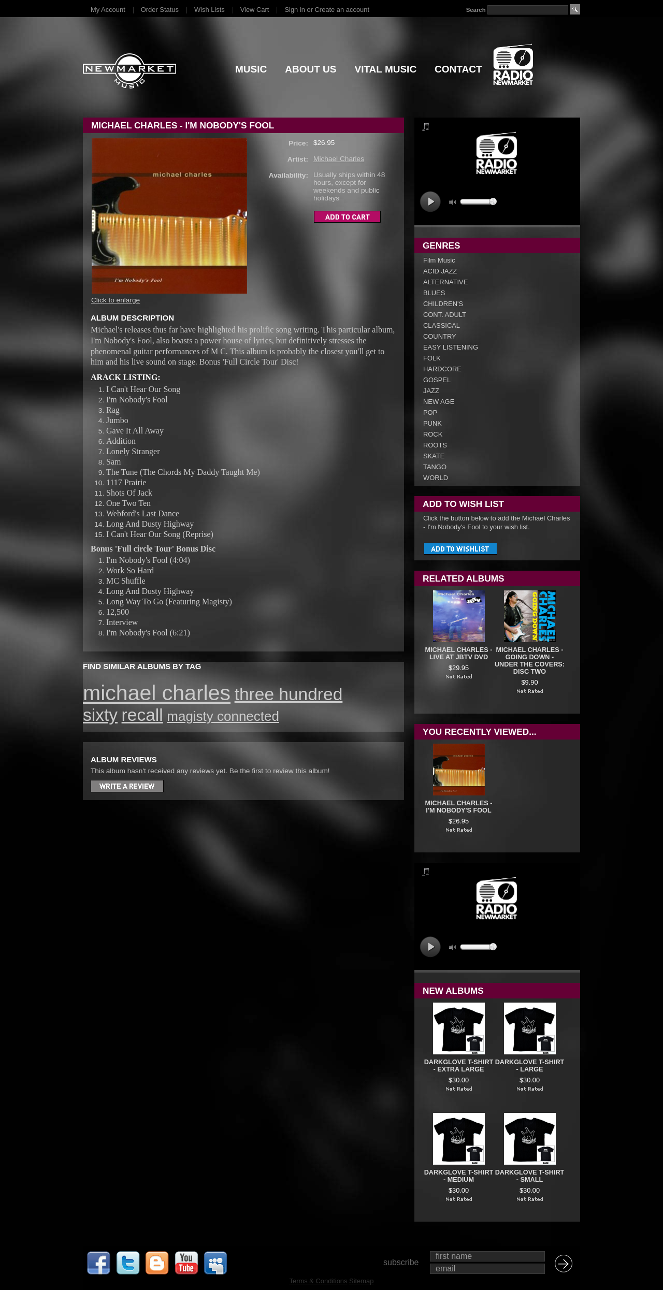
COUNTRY (439, 336)
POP (430, 412)
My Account (108, 9)
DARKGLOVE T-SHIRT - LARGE (530, 1066)
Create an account (342, 9)
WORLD (435, 478)
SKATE (433, 456)
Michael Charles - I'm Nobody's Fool (459, 807)
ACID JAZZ (440, 271)
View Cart (254, 9)
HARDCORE (442, 369)
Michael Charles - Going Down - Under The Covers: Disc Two (530, 660)
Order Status (160, 9)
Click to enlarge (115, 300)
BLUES (434, 293)
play (430, 201)
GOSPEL (437, 380)
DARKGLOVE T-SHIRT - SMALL (530, 1176)
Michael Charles (338, 159)
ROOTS (435, 445)
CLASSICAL (441, 325)
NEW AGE (438, 401)
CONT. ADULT (444, 314)
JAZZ (431, 391)
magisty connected (223, 716)
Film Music (439, 260)
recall (142, 714)
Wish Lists (209, 9)
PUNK (432, 423)
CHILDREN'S (443, 304)
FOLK (432, 358)
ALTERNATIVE (445, 282)
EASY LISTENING (450, 347)
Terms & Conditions (319, 1281)
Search (476, 10)
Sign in (294, 9)
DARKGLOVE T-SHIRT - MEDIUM (459, 1176)
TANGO (434, 467)
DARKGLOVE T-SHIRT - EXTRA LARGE (459, 1066)
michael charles (156, 693)
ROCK (432, 434)
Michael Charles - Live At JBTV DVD (459, 653)
